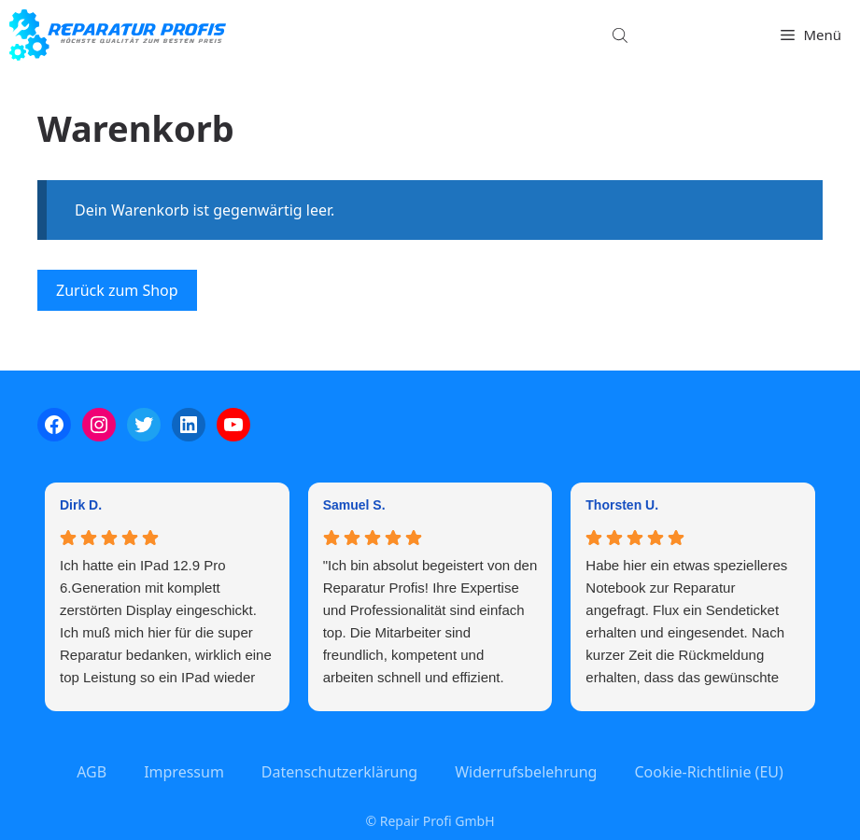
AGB (91, 772)
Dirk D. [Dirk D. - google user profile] (81, 504)
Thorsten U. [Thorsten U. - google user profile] (621, 504)
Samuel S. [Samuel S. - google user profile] (354, 504)
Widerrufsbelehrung (526, 772)
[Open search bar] (622, 35)
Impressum (184, 772)
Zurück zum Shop (117, 290)
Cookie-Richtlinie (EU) (708, 772)
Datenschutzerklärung (339, 772)
